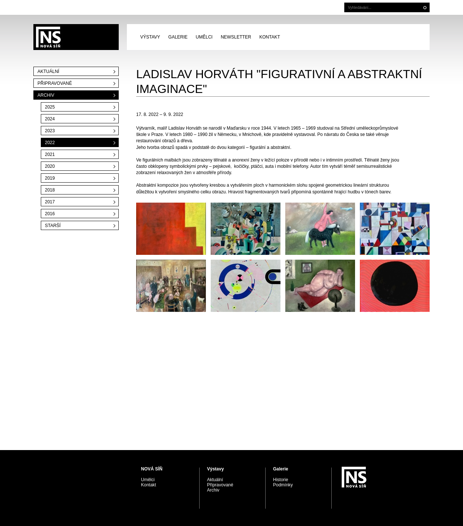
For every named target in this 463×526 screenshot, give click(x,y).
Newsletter (236, 37)
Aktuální (48, 71)
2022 (50, 142)
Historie (280, 479)
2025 (50, 107)
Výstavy (150, 37)
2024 (50, 118)
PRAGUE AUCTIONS (76, 37)
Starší (52, 225)
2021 (50, 154)
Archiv (45, 95)
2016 (50, 213)
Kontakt (269, 37)
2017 (50, 201)
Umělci (204, 37)
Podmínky (283, 484)
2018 (50, 190)
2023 (50, 130)
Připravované (54, 83)
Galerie (178, 37)
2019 (50, 178)
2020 (50, 166)
